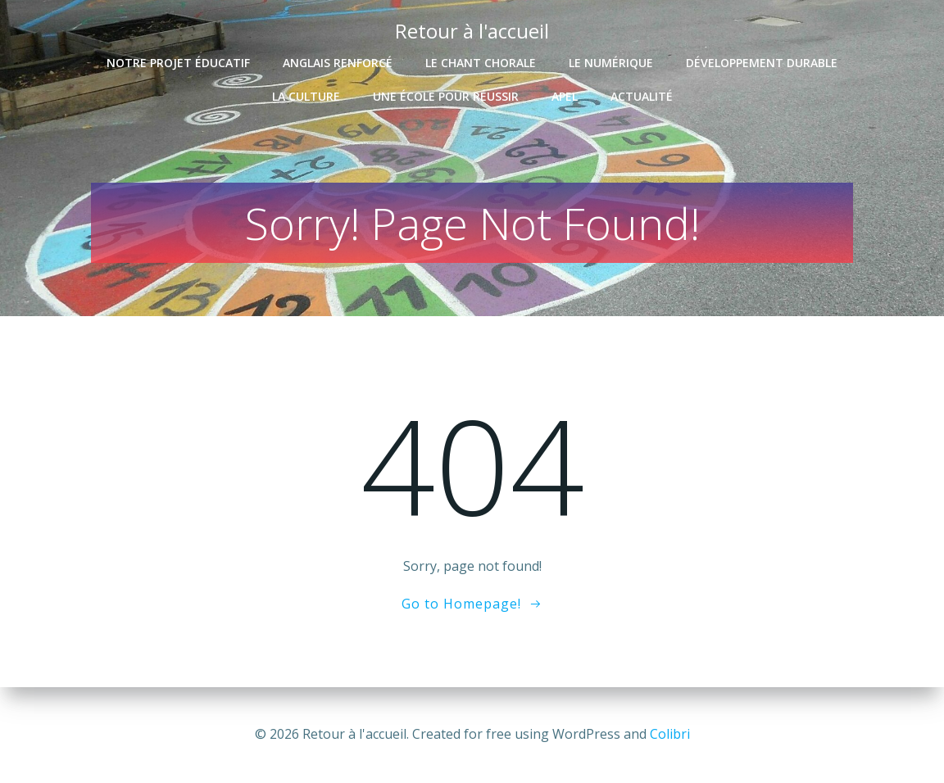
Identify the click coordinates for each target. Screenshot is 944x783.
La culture (306, 96)
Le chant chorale (480, 62)
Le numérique (611, 62)
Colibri (670, 734)
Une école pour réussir (446, 96)
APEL (564, 96)
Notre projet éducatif (178, 62)
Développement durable (761, 62)
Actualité (641, 96)
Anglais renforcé (338, 62)
